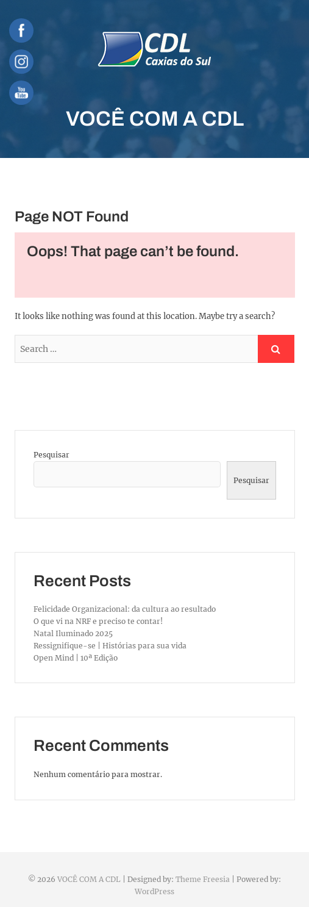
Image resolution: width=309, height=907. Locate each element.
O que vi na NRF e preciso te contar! (98, 621)
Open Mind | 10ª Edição (76, 657)
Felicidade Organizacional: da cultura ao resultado (125, 609)
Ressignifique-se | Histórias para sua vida (110, 645)
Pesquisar (51, 454)
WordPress (154, 891)
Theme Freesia (203, 879)
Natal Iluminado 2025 (73, 633)
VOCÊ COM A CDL (155, 118)
